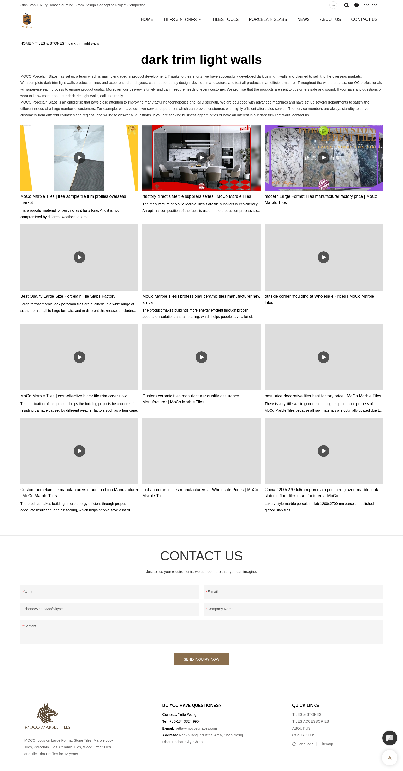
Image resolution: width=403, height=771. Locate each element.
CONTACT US (364, 19)
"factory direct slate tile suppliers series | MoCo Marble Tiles (196, 196)
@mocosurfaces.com (200, 728)
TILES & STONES (180, 19)
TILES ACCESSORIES (310, 721)
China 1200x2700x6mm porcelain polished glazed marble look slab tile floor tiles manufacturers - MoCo (321, 492)
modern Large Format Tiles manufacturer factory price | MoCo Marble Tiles (321, 199)
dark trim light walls (83, 43)
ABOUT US (330, 19)
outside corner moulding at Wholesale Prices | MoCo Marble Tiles (319, 299)
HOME (147, 19)
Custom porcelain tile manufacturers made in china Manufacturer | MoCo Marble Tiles (79, 492)
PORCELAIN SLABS (268, 19)
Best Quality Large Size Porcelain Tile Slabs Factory (67, 296)
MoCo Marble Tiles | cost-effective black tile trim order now (73, 396)
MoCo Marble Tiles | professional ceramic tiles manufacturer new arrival (201, 299)
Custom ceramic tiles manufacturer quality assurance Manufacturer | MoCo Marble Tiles (190, 399)
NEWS (303, 19)
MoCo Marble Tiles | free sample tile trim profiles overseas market (73, 199)
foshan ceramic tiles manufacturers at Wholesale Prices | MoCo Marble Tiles (200, 492)
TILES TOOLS (225, 19)
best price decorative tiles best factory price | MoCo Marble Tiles (323, 396)
